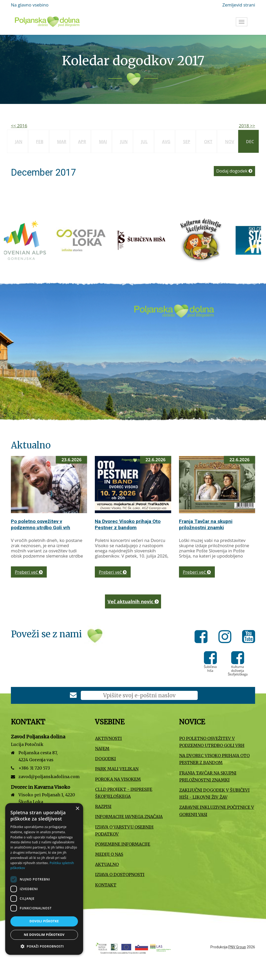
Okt (208, 141)
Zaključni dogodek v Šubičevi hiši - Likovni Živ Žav (214, 793)
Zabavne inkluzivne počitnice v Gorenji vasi (216, 811)
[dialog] (44, 879)
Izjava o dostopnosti (119, 874)
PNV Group (237, 947)
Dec (250, 141)
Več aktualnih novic (133, 601)
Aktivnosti (108, 738)
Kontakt (105, 885)
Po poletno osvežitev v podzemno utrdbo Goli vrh (40, 524)
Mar (61, 141)
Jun (124, 141)
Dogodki (105, 758)
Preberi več (29, 572)
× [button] (77, 809)
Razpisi (103, 806)
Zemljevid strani (238, 5)
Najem (102, 748)
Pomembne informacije (122, 844)
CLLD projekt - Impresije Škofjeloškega (123, 793)
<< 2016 (19, 126)
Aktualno (107, 864)
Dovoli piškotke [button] (44, 921)
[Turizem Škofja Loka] (87, 240)
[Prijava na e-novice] (73, 695)
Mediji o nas (109, 854)
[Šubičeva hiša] (147, 240)
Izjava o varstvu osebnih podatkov (124, 830)
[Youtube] (248, 637)
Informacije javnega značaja (129, 816)
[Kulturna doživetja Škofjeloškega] (207, 240)
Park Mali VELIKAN (116, 768)
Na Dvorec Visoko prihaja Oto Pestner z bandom (128, 524)
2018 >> (247, 126)
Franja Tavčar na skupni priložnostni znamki (205, 524)
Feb (39, 141)
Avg (166, 141)
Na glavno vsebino (30, 5)
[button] (44, 946)
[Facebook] (202, 637)
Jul (144, 141)
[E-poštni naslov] (139, 695)
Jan (18, 141)
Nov (229, 141)
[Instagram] (226, 637)
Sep (186, 141)
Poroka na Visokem (118, 779)
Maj (103, 141)
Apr (82, 141)
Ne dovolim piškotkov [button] (44, 934)
